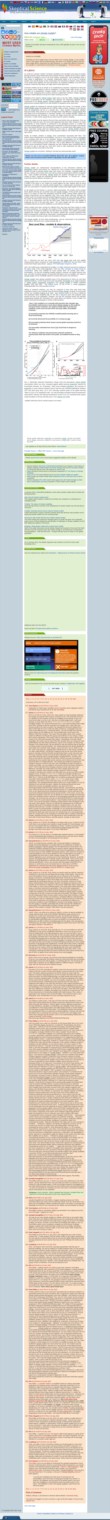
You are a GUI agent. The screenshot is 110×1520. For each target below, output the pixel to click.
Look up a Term (12, 1518)
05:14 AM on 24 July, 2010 (42, 1431)
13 (53, 699)
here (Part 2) (74, 476)
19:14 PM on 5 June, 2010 (44, 967)
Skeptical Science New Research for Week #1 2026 (11, 129)
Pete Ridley (32, 1267)
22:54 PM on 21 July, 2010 (48, 1021)
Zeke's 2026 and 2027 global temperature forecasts (10, 156)
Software (23, 21)
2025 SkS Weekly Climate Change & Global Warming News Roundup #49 (12, 197)
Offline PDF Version (44, 451)
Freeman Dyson (74, 65)
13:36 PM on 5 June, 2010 (51, 841)
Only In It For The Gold (34, 475)
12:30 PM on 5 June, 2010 (44, 713)
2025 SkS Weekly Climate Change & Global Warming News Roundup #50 (12, 179)
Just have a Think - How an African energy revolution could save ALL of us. (11, 230)
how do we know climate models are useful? (63, 475)
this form (37, 156)
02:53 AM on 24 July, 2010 (42, 1381)
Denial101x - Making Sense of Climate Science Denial (67, 553)
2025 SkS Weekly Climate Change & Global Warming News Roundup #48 (12, 220)
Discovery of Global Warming (48, 466)
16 (61, 699)
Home (4, 21)
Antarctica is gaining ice (11, 73)
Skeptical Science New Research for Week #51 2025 (11, 164)
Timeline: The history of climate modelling (38, 504)
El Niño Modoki (47, 1016)
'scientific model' (44, 1383)
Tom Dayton (33, 706)
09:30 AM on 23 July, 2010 (47, 1244)
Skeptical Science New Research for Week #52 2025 (11, 146)
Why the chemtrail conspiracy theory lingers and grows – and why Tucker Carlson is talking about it (11, 215)
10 (46, 699)
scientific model (56, 1435)
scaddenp (30, 478)
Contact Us (69, 1513)
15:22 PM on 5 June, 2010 (44, 870)
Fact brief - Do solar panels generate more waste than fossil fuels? (11, 153)
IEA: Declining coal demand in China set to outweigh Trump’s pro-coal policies (11, 138)
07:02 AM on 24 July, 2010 (47, 1442)
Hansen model (45, 1437)
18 (66, 699)
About (84, 21)
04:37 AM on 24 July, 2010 (50, 1416)
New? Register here (14, 110)
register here (30, 1501)
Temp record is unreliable (11, 66)
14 (56, 699)
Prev (27, 699)
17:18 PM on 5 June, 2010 (44, 927)
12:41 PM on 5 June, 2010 (44, 820)
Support (93, 21)
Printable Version (30, 451)
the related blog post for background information (50, 673)
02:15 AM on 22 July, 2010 (54, 1178)
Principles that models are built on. (46, 628)
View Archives (61, 446)
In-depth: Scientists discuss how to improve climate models (44, 511)
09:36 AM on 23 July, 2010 (42, 1265)
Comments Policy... (72, 1496)
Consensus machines (8, 226)
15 (58, 699)
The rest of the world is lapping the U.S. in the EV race (11, 185)
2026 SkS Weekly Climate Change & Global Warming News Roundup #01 (12, 125)
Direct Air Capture (7, 134)
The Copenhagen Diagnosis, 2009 (64, 264)
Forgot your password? (7, 112)
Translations (74, 21)
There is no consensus (10, 59)
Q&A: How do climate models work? (36, 497)
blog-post (64, 295)
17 (63, 699)
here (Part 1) (62, 476)
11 (48, 699)
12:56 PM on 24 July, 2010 (49, 1461)
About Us (55, 1513)
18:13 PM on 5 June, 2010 (46, 955)
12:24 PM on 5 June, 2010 (49, 706)
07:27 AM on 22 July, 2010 (54, 1215)
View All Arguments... (10, 75)
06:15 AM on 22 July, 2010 (43, 1198)
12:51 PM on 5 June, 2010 (44, 832)
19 (68, 699)
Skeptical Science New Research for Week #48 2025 (11, 224)
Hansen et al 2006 (49, 1267)
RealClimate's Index (35, 1470)
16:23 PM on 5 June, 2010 (51, 910)
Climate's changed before (11, 51)
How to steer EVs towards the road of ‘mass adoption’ (10, 121)
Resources (34, 21)
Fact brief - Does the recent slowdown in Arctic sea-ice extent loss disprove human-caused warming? (11, 209)
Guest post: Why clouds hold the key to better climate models (44, 518)
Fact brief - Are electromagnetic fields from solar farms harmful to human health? (11, 189)
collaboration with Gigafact (75, 683)
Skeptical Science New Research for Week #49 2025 (11, 200)
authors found (53, 284)
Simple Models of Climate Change (50, 468)
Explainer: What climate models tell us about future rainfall (43, 526)
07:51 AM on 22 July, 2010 (50, 1232)
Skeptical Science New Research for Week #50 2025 (11, 182)
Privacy (61, 1513)
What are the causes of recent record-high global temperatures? (11, 167)
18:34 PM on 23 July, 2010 (48, 1289)
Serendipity (60, 710)
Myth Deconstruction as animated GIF (49, 637)
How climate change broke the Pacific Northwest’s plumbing (10, 149)
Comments (45, 21)
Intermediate (58, 40)
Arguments (13, 21)
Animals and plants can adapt (12, 68)
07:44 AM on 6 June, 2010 (44, 998)
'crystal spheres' (39, 1396)
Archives (4, 234)
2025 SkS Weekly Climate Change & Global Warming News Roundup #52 (12, 142)
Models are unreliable (10, 63)
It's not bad (7, 56)
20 (71, 699)
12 (51, 699)
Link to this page (76, 37)
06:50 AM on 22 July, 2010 (49, 1208)
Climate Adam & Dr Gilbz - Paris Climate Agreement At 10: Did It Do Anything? (11, 205)
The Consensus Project (60, 21)
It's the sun (7, 54)
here (82, 1409)
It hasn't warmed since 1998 (12, 71)
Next (74, 699)
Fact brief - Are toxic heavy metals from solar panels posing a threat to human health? (12, 171)
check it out (60, 469)
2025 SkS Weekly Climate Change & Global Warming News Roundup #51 (12, 160)
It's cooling (7, 61)
